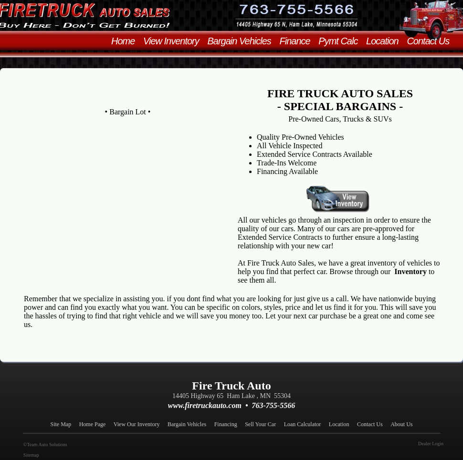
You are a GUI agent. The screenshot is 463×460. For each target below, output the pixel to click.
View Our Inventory (140, 424)
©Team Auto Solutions (44, 444)
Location (385, 41)
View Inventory (174, 41)
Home (126, 41)
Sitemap (30, 455)
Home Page (95, 424)
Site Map (64, 424)
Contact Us (431, 41)
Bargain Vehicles (242, 41)
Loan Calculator (305, 424)
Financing (228, 424)
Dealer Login (431, 443)
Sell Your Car (263, 424)
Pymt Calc (341, 41)
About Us (401, 424)
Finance (297, 41)
